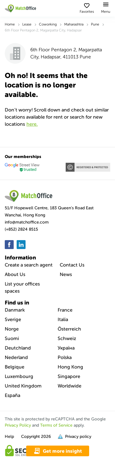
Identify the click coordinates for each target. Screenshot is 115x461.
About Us (15, 274)
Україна (66, 347)
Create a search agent (29, 264)
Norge (12, 328)
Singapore (69, 376)
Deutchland (18, 347)
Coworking (48, 24)
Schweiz (67, 338)
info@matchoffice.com (27, 222)
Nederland (16, 357)
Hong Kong (70, 366)
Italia (63, 319)
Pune (95, 24)
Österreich (69, 328)
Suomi (12, 338)
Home (10, 24)
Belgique (14, 366)
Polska (65, 357)
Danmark (15, 309)
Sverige (13, 319)
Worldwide (69, 385)
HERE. (32, 124)
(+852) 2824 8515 (21, 229)
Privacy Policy (18, 425)
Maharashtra (74, 24)
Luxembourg (19, 376)
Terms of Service (56, 425)
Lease (26, 24)
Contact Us (72, 264)
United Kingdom (23, 385)
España (12, 395)
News (66, 274)
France (65, 309)
